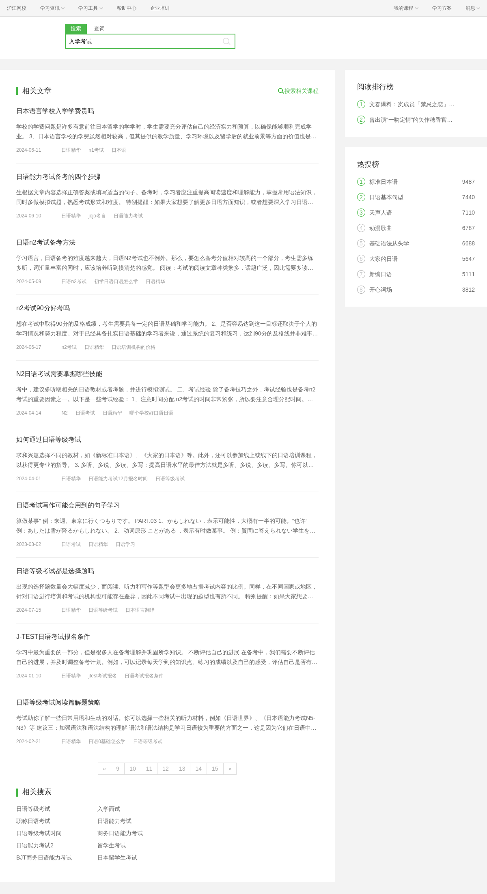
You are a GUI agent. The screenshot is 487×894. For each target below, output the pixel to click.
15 (215, 768)
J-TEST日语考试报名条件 (53, 636)
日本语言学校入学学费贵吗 (55, 110)
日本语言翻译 (140, 610)
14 (198, 768)
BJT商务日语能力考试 (44, 857)
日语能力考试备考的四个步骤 (58, 176)
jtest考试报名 (102, 676)
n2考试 (68, 347)
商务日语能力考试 (120, 833)
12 (165, 768)
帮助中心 (126, 8)
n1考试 (95, 150)
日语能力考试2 (35, 845)
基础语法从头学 (389, 243)
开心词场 (380, 289)
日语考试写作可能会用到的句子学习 (68, 505)
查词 (99, 29)
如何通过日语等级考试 (48, 439)
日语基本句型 (386, 197)
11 (149, 768)
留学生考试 (111, 845)
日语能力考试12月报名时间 (117, 478)
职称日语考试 (33, 821)
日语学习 (125, 544)
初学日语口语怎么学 (116, 281)
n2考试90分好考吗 (43, 308)
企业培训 (160, 8)
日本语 (119, 150)
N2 (64, 413)
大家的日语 (383, 259)
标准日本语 (383, 181)
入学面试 (108, 809)
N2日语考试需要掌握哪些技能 (59, 373)
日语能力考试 (128, 216)
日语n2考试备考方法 (45, 242)
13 (182, 768)
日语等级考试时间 (39, 833)
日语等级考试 (170, 478)
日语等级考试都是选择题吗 (55, 570)
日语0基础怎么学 (106, 741)
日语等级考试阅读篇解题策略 (58, 702)
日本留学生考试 (117, 857)
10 (132, 768)
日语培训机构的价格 (133, 347)
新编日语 (380, 274)
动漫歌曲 (380, 228)
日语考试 (85, 413)
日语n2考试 (73, 281)
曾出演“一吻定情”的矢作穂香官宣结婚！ (419, 119)
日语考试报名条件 (144, 676)
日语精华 (71, 150)
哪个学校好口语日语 (151, 413)
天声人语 (380, 212)
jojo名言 (97, 216)
